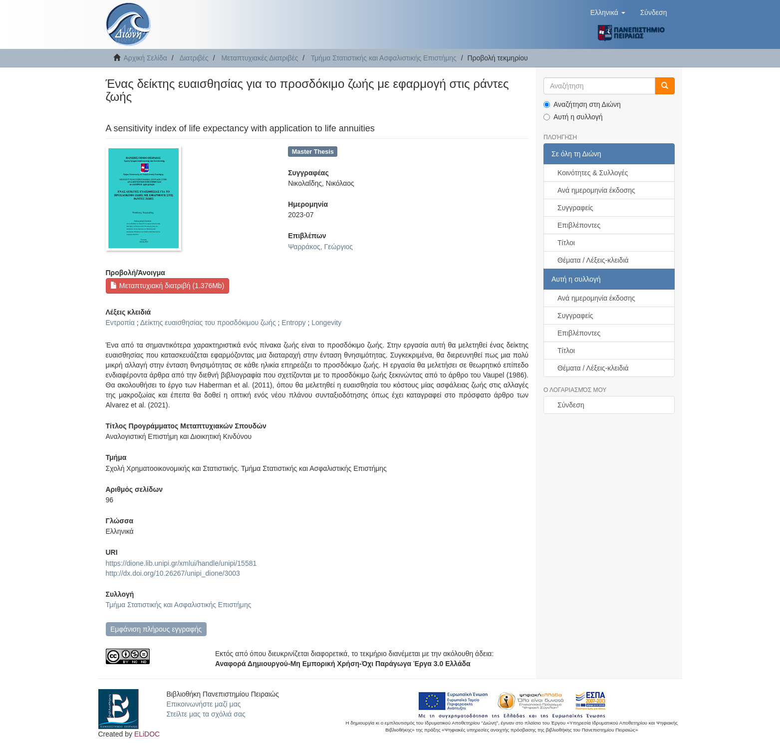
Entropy (293, 323)
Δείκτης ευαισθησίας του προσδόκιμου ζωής (208, 323)
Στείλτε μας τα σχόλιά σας (205, 714)
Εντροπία (120, 323)
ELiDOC (147, 734)
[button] (608, 12)
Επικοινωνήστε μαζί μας (203, 704)
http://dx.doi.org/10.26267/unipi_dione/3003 (173, 573)
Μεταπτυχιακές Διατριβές (259, 58)
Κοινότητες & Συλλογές (592, 173)
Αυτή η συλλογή (573, 117)
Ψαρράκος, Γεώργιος (320, 247)
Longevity (326, 323)
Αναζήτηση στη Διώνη (582, 104)
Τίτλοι (566, 243)
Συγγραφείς (575, 208)
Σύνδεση (570, 405)
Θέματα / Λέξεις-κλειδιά (593, 260)
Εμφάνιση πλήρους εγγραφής (156, 629)
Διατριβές (194, 58)
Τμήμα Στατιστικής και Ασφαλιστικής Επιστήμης (384, 58)
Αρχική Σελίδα (145, 58)
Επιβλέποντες (578, 225)
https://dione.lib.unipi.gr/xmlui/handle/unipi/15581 (181, 563)
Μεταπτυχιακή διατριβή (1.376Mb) (167, 286)
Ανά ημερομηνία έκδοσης (596, 190)
